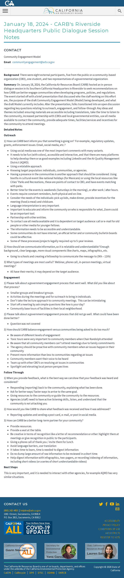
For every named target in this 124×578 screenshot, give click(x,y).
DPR (31, 572)
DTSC (40, 572)
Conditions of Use (109, 529)
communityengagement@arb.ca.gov (33, 62)
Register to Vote (110, 537)
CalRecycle (20, 572)
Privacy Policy (111, 525)
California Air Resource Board (63, 10)
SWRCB (62, 572)
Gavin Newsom (17, 550)
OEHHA (51, 572)
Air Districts (112, 533)
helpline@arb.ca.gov (31, 510)
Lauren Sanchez (99, 553)
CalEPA (7, 572)
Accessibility (112, 520)
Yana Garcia (55, 556)
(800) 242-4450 (11, 510)
